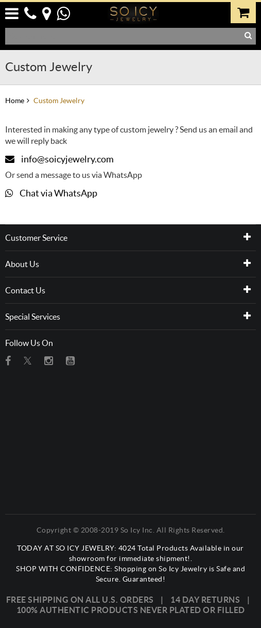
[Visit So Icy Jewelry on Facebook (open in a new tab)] (8, 361)
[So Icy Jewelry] (133, 12)
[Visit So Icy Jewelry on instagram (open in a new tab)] (48, 361)
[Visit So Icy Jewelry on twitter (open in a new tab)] (27, 361)
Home (14, 100)
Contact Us (25, 290)
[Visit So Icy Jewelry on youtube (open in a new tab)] (70, 361)
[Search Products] (123, 36)
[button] (14, 11)
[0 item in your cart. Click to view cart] (243, 11)
